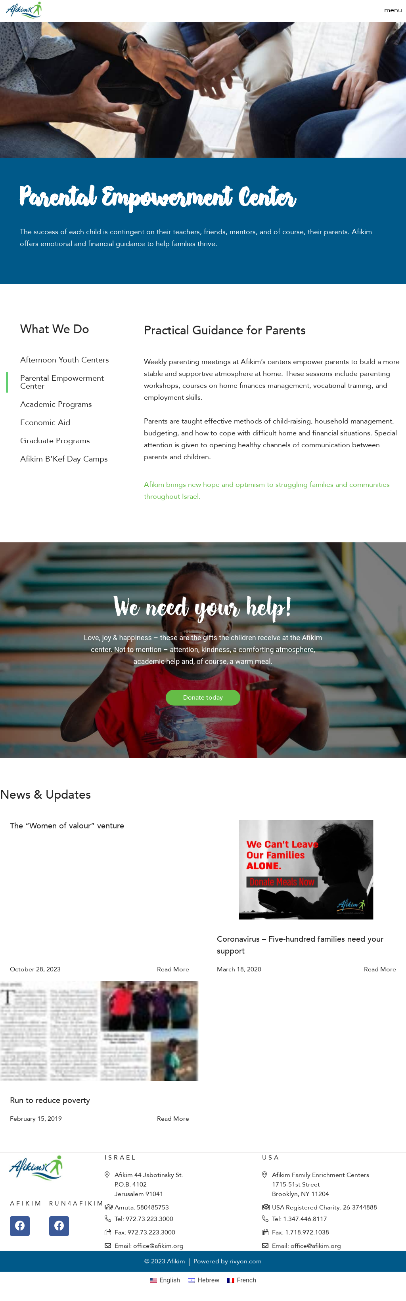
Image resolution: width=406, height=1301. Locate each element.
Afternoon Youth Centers (64, 360)
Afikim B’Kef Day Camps (64, 459)
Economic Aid (45, 422)
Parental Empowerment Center (62, 382)
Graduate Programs (55, 440)
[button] (393, 10)
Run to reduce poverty (50, 1100)
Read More (173, 969)
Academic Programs (56, 404)
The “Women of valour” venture (67, 825)
